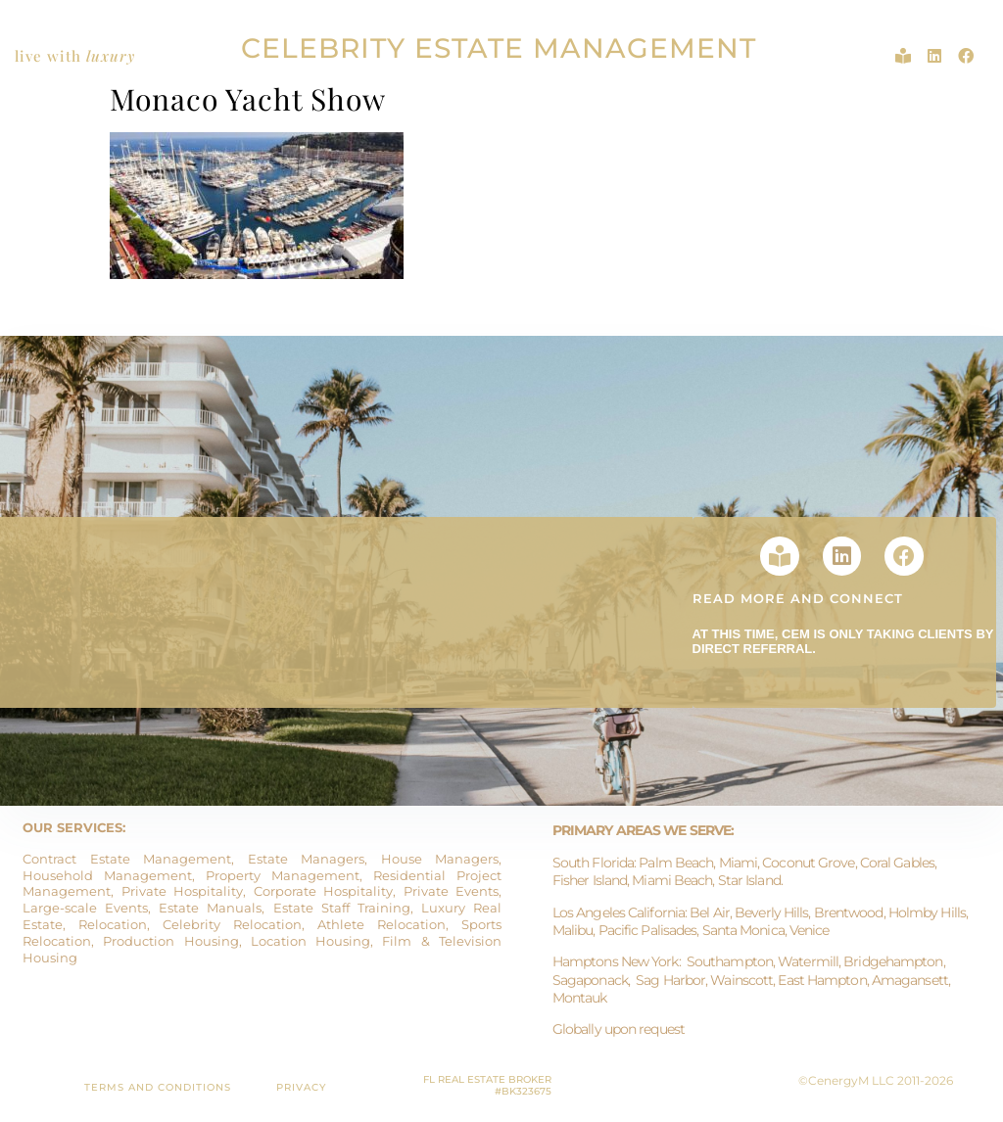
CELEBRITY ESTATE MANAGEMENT (498, 48)
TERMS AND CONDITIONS (157, 1087)
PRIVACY (301, 1087)
